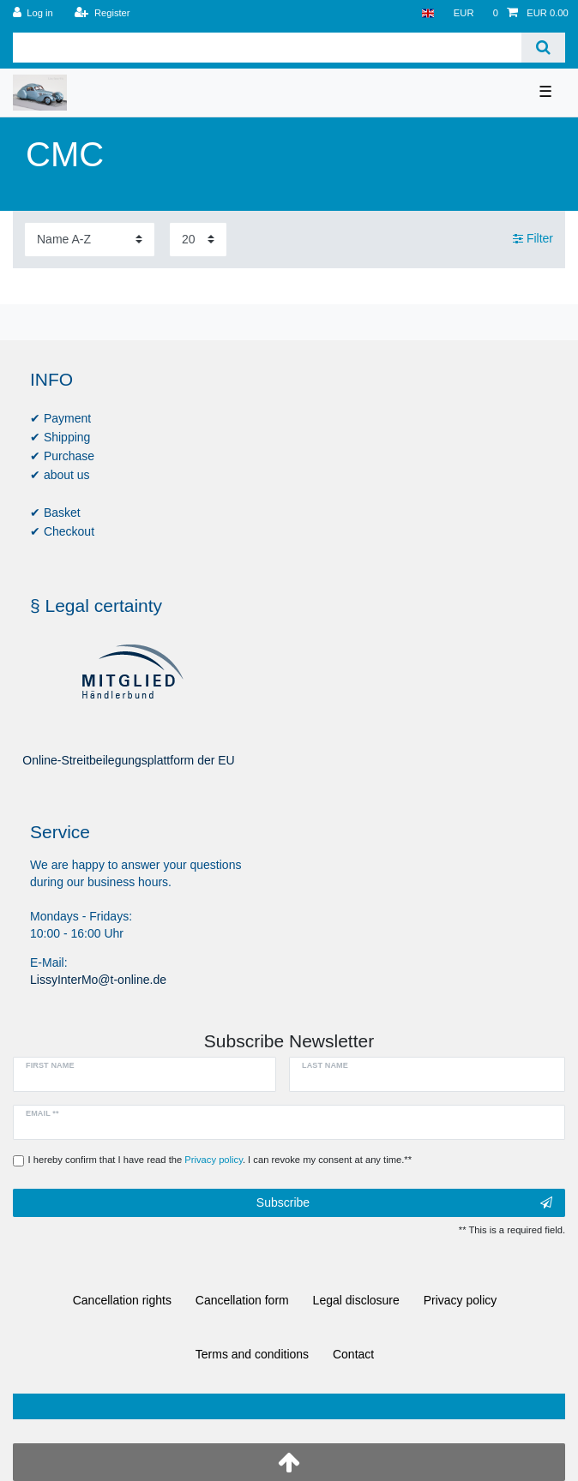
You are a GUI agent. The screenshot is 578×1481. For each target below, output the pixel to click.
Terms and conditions (252, 1354)
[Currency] (464, 13)
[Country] (427, 13)
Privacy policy (460, 1300)
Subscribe (404, 1203)
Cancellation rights (122, 1300)
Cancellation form (242, 1300)
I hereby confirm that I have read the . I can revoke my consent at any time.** (220, 1159)
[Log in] (33, 13)
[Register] (102, 13)
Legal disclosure (356, 1300)
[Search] (543, 48)
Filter (533, 239)
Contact (353, 1354)
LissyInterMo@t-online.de (98, 979)
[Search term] (267, 48)
